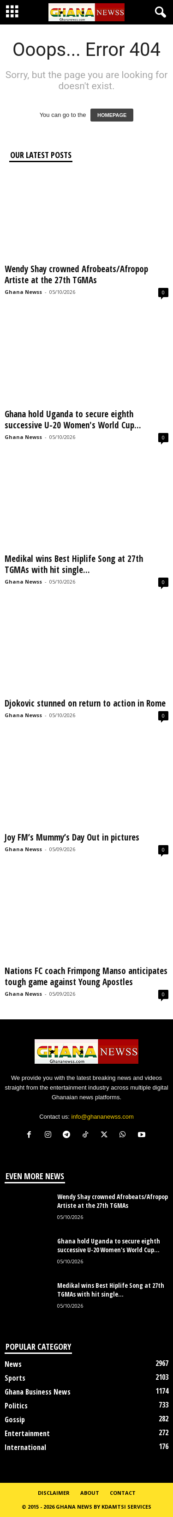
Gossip (15, 1419)
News (13, 1364)
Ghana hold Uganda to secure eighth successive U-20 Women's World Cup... (73, 419)
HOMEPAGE (111, 115)
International (25, 1447)
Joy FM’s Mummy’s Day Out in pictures (72, 837)
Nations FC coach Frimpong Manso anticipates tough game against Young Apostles (86, 976)
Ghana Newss (23, 291)
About (89, 1492)
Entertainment (27, 1433)
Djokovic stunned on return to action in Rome (85, 703)
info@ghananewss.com (103, 1116)
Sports (15, 1378)
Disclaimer (54, 1492)
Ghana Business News (38, 1392)
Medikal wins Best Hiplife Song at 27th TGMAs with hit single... (74, 564)
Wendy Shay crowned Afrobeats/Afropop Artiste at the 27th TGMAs (76, 274)
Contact (123, 1492)
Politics (16, 1406)
